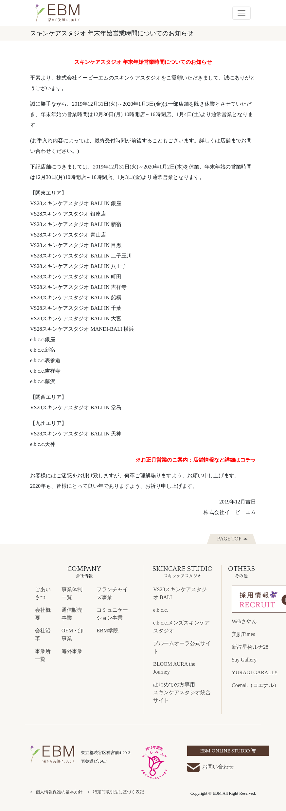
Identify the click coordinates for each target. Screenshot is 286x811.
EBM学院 (107, 630)
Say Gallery (244, 659)
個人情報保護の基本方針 (59, 792)
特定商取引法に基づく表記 (118, 792)
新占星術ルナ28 (250, 647)
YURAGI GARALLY (255, 672)
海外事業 (72, 651)
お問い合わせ (210, 767)
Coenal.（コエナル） (255, 685)
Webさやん (244, 621)
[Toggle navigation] (241, 13)
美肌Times (243, 634)
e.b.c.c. (160, 610)
